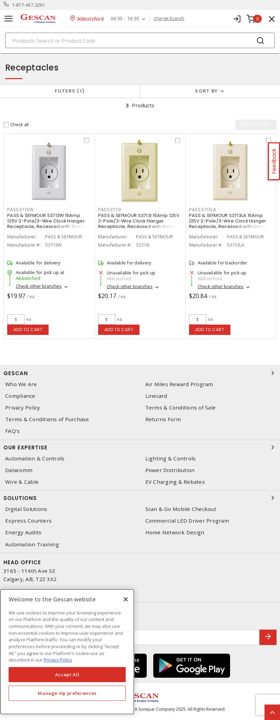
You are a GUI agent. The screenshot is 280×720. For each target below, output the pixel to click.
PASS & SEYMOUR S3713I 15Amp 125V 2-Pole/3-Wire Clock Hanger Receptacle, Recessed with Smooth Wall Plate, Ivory (139, 223)
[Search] (140, 40)
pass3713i (110, 209)
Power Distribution (170, 470)
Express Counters (28, 520)
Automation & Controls (34, 458)
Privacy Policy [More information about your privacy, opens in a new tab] (58, 660)
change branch (169, 18)
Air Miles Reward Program (179, 384)
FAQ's (12, 431)
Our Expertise (140, 447)
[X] (125, 599)
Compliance (20, 396)
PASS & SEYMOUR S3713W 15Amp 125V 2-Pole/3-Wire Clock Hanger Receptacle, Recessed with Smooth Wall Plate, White (48, 223)
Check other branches (39, 286)
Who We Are (21, 384)
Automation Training (32, 544)
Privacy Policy (22, 407)
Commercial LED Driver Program (187, 520)
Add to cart (28, 329)
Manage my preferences (67, 693)
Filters (70, 91)
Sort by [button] (206, 91)
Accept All (67, 675)
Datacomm (18, 470)
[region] (67, 651)
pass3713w (20, 209)
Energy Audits (23, 532)
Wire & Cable (22, 482)
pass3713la (202, 209)
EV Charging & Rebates (175, 482)
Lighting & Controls (170, 458)
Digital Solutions (26, 509)
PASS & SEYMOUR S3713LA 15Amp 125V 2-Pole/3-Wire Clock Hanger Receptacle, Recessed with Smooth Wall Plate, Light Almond (230, 223)
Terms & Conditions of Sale (180, 407)
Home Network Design (175, 532)
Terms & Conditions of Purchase (47, 419)
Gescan (140, 373)
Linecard (156, 396)
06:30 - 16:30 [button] (125, 19)
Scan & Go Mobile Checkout (180, 509)
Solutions (140, 498)
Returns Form (163, 419)
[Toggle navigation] (8, 18)
